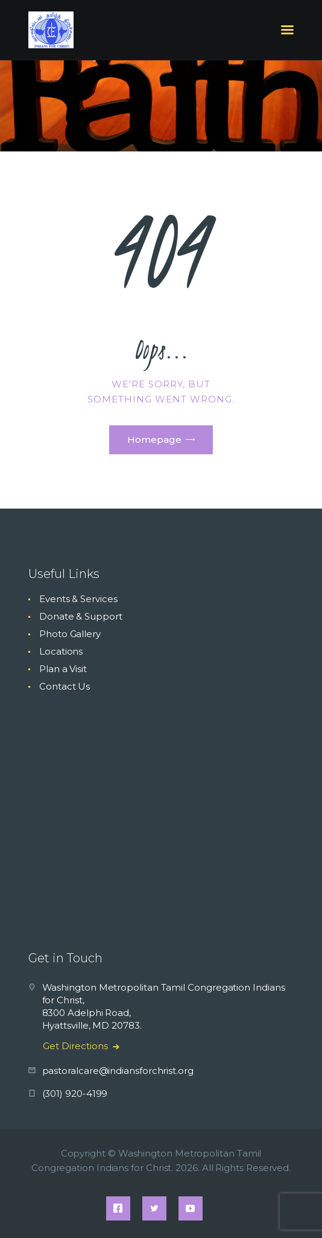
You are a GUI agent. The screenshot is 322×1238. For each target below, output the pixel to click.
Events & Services (78, 599)
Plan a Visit (63, 669)
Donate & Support (80, 616)
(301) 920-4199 (75, 1093)
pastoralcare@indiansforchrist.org (118, 1070)
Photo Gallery (70, 634)
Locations (61, 651)
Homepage (154, 439)
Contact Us (64, 686)
